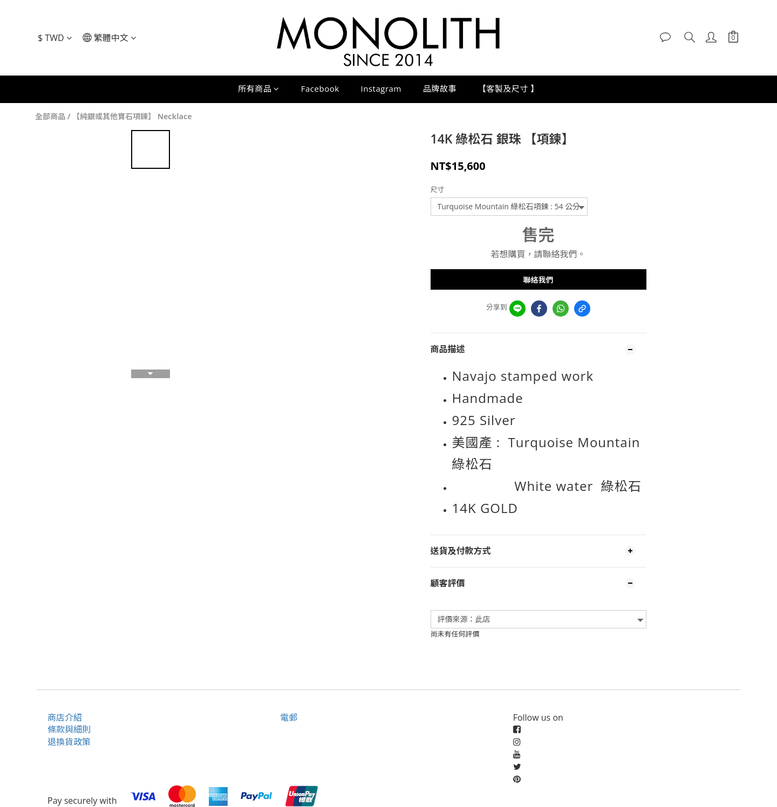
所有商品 (259, 88)
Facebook (320, 88)
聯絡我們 (538, 280)
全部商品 (50, 116)
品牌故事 (439, 88)
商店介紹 (64, 717)
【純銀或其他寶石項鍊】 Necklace (132, 116)
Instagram (381, 88)
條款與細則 (69, 729)
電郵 (288, 717)
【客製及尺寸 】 (508, 88)
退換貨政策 (69, 742)
